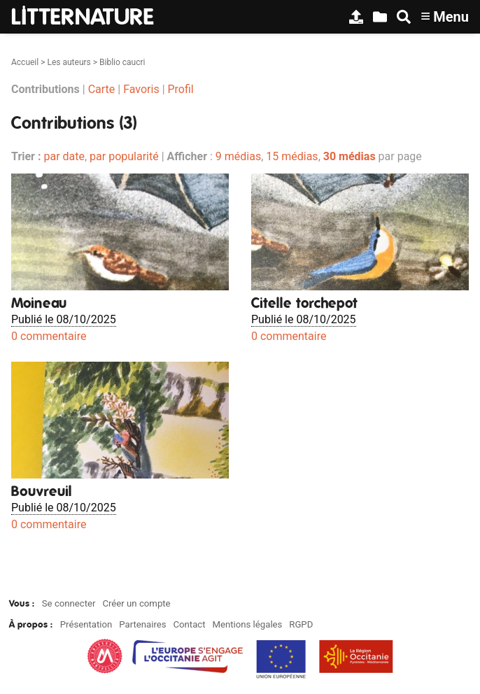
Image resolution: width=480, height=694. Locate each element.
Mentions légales (247, 624)
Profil (181, 89)
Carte (101, 89)
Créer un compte (136, 603)
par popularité (124, 156)
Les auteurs (68, 62)
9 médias (238, 156)
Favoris (141, 89)
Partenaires (142, 624)
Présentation (86, 624)
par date (64, 156)
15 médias (292, 156)
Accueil (24, 62)
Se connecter (69, 603)
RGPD (301, 624)
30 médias (349, 156)
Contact (189, 624)
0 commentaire (48, 336)
